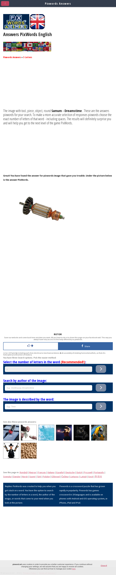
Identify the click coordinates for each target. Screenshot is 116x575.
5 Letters (27, 57)
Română (23, 472)
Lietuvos (74, 476)
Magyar (32, 472)
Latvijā (83, 476)
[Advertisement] (58, 86)
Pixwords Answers (12, 57)
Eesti (90, 476)
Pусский (88, 472)
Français (42, 472)
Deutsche (70, 472)
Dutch (79, 472)
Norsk (25, 476)
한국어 (98, 476)
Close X (104, 565)
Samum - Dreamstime (66, 110)
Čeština (65, 476)
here (73, 569)
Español (60, 472)
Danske (16, 476)
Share (85, 346)
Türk (39, 476)
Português (99, 472)
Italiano (50, 472)
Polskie (46, 476)
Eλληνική (55, 476)
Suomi (32, 476)
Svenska (7, 476)
